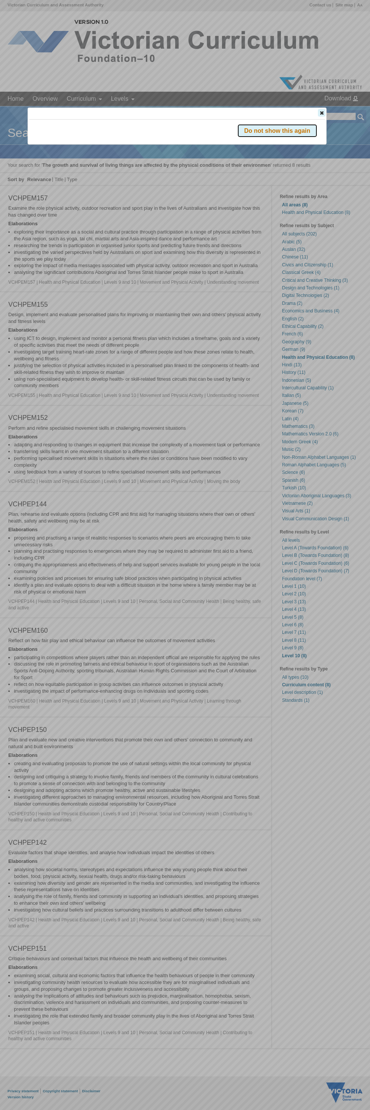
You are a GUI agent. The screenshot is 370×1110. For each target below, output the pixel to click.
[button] (321, 113)
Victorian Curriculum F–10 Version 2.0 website (115, 155)
